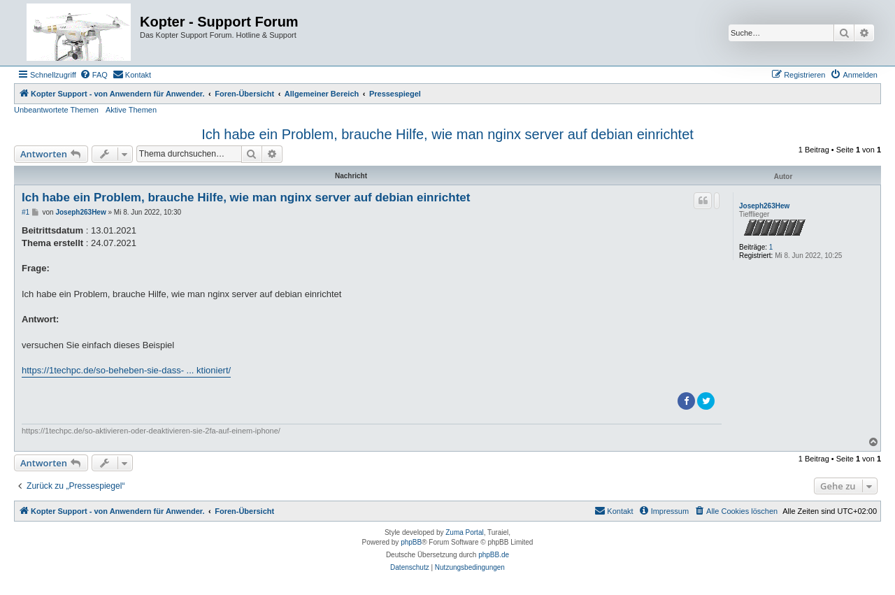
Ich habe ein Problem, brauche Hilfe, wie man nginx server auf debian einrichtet (447, 134)
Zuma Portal (464, 532)
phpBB (411, 542)
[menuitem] (94, 74)
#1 (25, 212)
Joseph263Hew (764, 206)
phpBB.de (493, 555)
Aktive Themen (131, 110)
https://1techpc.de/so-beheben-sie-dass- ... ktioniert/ (126, 370)
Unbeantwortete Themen (56, 110)
